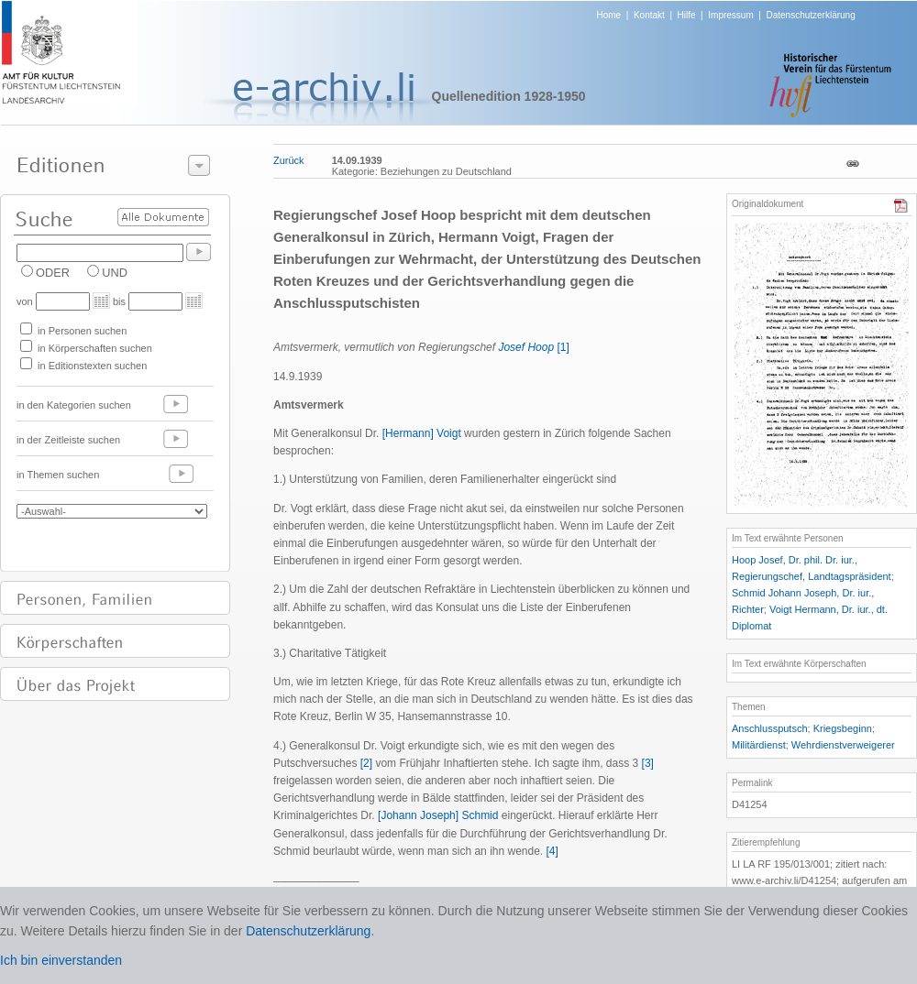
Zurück (288, 160)
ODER (53, 272)
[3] (648, 763)
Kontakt (649, 15)
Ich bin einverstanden (61, 960)
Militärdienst (759, 744)
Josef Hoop (526, 347)
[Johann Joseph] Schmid (438, 815)
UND (114, 272)
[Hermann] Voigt (421, 433)
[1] (563, 347)
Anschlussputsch (770, 728)
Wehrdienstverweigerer (843, 744)
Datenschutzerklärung (810, 15)
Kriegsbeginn (842, 728)
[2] (366, 763)
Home (609, 15)
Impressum (730, 15)
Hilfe (687, 15)
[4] (552, 851)
